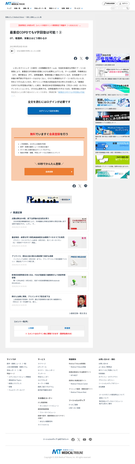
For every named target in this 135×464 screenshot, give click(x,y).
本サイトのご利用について (108, 370)
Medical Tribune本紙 (78, 367)
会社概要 (102, 387)
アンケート (42, 373)
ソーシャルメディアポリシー (109, 383)
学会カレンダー (43, 377)
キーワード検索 (43, 383)
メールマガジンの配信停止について (112, 394)
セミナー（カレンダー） (46, 370)
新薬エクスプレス (15, 383)
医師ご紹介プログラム (46, 387)
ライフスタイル (43, 425)
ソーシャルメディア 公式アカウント (56, 439)
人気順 (31, 328)
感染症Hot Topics (15, 380)
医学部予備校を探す (45, 390)
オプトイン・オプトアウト (108, 377)
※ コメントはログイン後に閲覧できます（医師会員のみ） (49, 333)
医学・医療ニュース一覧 (34, 17)
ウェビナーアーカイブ (17, 390)
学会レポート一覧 (40, 8)
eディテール (42, 367)
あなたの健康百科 (46, 421)
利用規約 (102, 373)
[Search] (120, 8)
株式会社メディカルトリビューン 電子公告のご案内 (111, 402)
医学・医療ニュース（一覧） (17, 363)
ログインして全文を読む (49, 110)
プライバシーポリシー (107, 380)
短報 (10, 387)
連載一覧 (26, 8)
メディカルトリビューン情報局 (20, 377)
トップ (9, 8)
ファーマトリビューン (48, 412)
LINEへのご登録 (74, 408)
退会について (104, 398)
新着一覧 (17, 8)
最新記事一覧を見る (78, 313)
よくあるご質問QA (105, 367)
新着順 (67, 328)
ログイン (123, 3)
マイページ (42, 363)
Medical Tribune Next (78, 392)
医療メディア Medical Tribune (14, 17)
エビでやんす (42, 380)
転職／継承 (65, 8)
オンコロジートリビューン (49, 406)
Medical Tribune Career (79, 384)
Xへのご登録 (73, 404)
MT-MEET (74, 375)
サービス (77, 8)
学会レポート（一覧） (15, 370)
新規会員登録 (109, 3)
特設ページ (53, 8)
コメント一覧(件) (21, 321)
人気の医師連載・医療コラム (17, 367)
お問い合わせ (103, 363)
